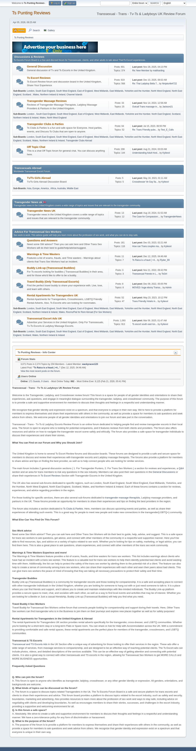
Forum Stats (26, 359)
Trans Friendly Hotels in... (144, 301)
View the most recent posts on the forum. (41, 371)
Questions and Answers (42, 240)
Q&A (181, 468)
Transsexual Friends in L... (145, 274)
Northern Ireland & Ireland (52, 94)
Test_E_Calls (167, 129)
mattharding (158, 70)
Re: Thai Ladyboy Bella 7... (145, 83)
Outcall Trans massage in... (145, 106)
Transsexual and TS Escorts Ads (30, 644)
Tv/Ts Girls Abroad (39, 177)
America (45, 188)
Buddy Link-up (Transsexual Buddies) (51, 267)
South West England (66, 91)
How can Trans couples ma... (146, 246)
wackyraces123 (90, 364)
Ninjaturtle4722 (169, 83)
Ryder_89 (165, 260)
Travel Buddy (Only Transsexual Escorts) (53, 281)
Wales (36, 94)
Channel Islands (74, 94)
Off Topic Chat (36, 147)
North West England (161, 91)
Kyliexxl (166, 153)
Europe (36, 188)
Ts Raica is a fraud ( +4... (144, 260)
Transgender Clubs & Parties (45, 124)
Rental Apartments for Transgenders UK (52, 295)
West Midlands (101, 91)
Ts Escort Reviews (38, 77)
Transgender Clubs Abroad (79, 140)
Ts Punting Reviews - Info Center (37, 352)
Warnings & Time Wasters (43, 254)
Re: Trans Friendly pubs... (144, 129)
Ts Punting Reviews (31, 12)
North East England (161, 114)
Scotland (27, 94)
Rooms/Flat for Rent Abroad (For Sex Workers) (89, 312)
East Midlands (116, 91)
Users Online (27, 376)
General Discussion (39, 66)
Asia (29, 188)
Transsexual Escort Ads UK (44, 318)
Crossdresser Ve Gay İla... (145, 182)
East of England (85, 91)
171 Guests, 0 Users (35, 381)
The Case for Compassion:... (146, 216)
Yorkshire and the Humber (137, 91)
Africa (53, 188)
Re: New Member (140, 70)
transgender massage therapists (122, 497)
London (30, 91)
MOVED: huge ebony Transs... (147, 287)
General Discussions (164, 472)
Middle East (72, 188)
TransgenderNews (172, 216)
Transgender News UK (41, 210)
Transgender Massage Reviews (47, 101)
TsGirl (164, 274)
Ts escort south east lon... (144, 324)
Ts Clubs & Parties (73, 508)
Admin (168, 287)
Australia (61, 188)
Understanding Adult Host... (145, 153)
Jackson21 (167, 106)
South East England (45, 91)
